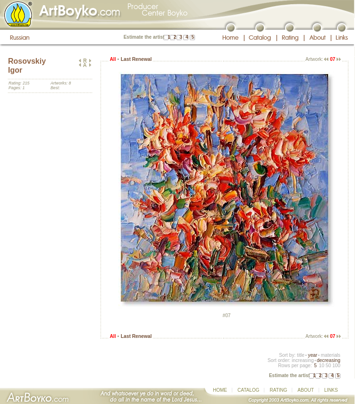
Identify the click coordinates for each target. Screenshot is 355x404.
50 (328, 365)
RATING (278, 390)
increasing (303, 360)
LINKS (331, 390)
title (300, 355)
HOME (220, 390)
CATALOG (248, 390)
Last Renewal (136, 59)
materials (330, 355)
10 (321, 365)
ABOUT (305, 390)
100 (336, 365)
